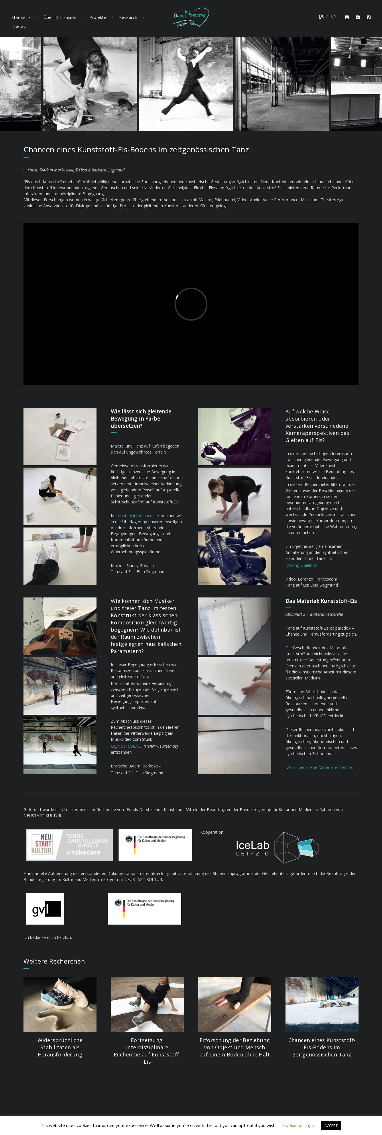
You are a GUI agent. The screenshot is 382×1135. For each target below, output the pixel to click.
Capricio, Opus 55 (127, 746)
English (333, 16)
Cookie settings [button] (298, 1125)
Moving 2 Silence (301, 565)
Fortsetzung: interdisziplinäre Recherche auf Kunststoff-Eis (147, 1051)
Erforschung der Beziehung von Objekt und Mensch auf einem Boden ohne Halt (235, 1047)
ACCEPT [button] (331, 1125)
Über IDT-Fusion (60, 17)
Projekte (97, 17)
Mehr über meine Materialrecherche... (320, 767)
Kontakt (19, 27)
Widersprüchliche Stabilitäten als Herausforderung (60, 1047)
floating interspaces (136, 515)
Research (128, 17)
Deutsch (321, 16)
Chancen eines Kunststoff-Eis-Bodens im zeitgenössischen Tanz (322, 1047)
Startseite (21, 17)
